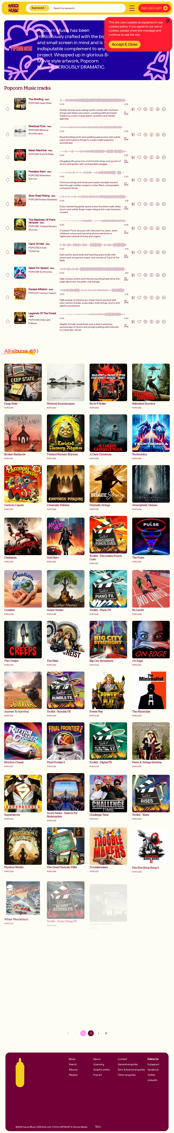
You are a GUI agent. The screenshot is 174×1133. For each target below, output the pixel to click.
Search (73, 1064)
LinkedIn (152, 1080)
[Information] (151, 109)
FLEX (54, 1127)
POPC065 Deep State (40, 103)
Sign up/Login (154, 8)
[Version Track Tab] (133, 109)
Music (72, 1059)
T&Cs (98, 1127)
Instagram (153, 1064)
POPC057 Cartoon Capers (42, 293)
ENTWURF (65, 1127)
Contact (122, 1059)
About (96, 1059)
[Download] (157, 109)
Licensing (98, 1064)
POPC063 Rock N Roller (41, 154)
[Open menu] (132, 8)
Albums (73, 1069)
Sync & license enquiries (131, 1069)
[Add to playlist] (145, 109)
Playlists (73, 1075)
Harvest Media (80, 1127)
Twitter (151, 1075)
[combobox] (39, 8)
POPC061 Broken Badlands (43, 199)
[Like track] (139, 109)
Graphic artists (101, 1069)
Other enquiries (127, 1075)
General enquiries (128, 1064)
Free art (97, 1075)
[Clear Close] (167, 20)
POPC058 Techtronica (40, 271)
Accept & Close (124, 44)
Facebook (153, 1069)
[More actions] (163, 109)
